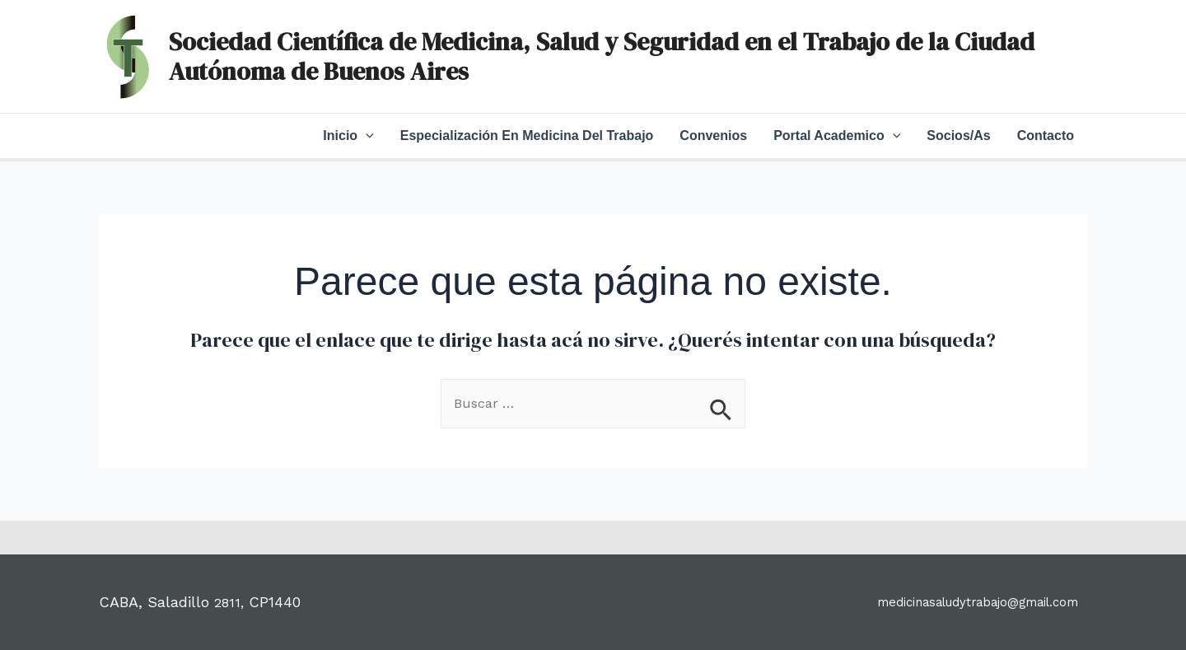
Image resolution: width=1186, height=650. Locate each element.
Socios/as (958, 136)
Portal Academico (836, 136)
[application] (365, 136)
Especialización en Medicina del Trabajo (527, 136)
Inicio (348, 136)
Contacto (1045, 136)
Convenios (713, 136)
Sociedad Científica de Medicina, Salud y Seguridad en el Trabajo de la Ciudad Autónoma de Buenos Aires (601, 56)
